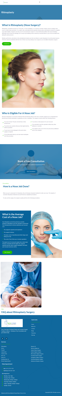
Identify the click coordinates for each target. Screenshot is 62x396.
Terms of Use (23, 393)
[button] (39, 2)
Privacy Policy (16, 393)
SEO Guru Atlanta (9, 393)
